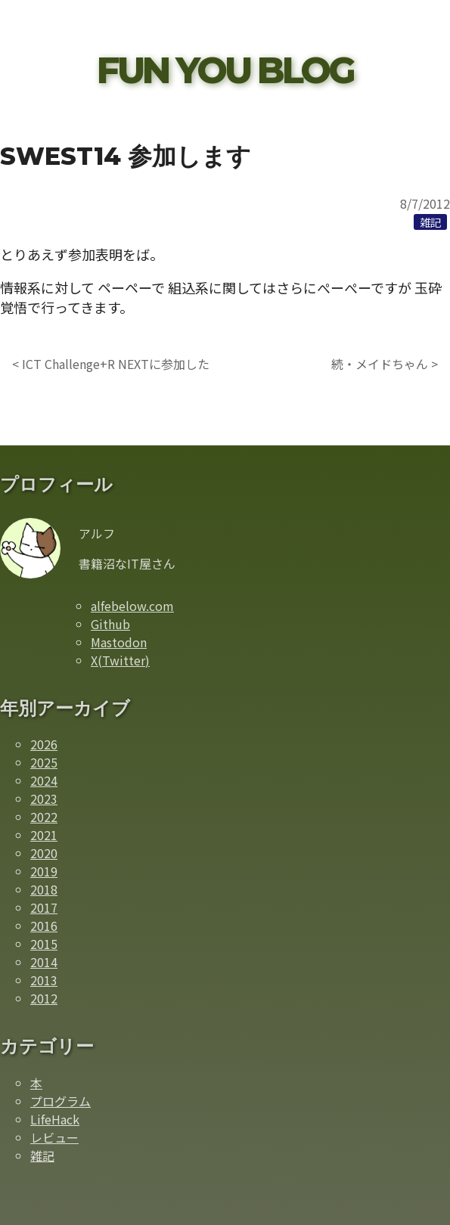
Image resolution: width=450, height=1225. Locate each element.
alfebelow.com (132, 606)
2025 (43, 762)
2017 (43, 907)
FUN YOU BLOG (225, 70)
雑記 (42, 1155)
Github (110, 624)
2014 (43, 962)
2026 (43, 744)
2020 (43, 853)
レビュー (54, 1137)
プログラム (60, 1101)
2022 (43, 817)
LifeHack (54, 1119)
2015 (43, 944)
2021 (43, 835)
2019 (43, 871)
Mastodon (119, 642)
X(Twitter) (120, 660)
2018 (43, 889)
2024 (43, 780)
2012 (43, 998)
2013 (43, 980)
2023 (43, 798)
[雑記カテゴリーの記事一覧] (430, 221)
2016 (43, 925)
